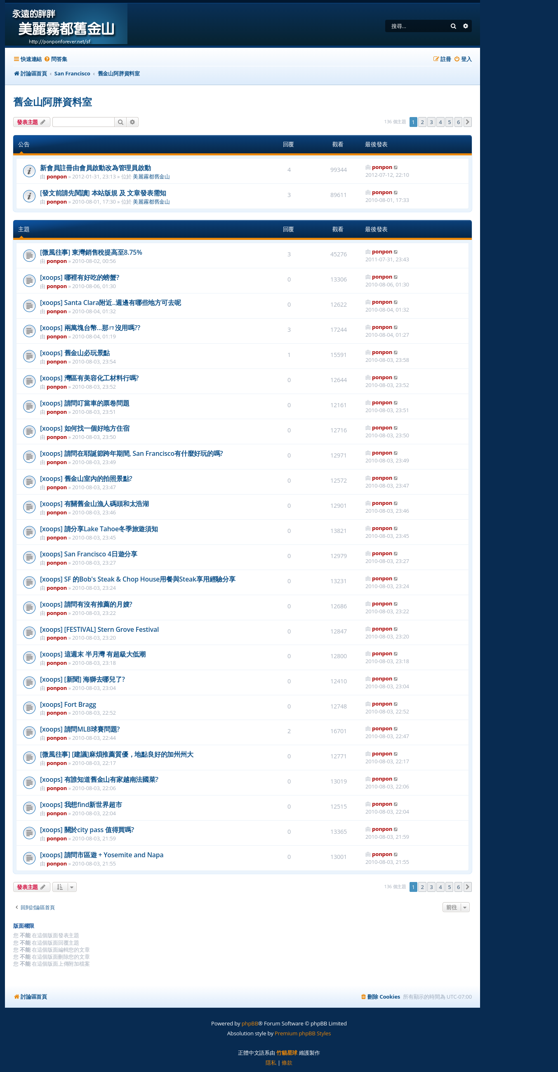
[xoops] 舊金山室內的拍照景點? (86, 478)
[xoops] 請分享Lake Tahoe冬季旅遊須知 (99, 528)
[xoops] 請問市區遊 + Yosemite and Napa (101, 854)
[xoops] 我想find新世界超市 (81, 804)
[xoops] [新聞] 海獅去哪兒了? (82, 679)
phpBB (250, 1023)
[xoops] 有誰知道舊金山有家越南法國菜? (99, 779)
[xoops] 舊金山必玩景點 (75, 352)
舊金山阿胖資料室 (52, 101)
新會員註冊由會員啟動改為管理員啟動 (95, 167)
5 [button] (449, 122)
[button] (468, 122)
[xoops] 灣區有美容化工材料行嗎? (89, 377)
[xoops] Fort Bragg (68, 704)
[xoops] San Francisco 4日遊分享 (88, 553)
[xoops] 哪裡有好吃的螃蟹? (79, 277)
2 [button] (422, 122)
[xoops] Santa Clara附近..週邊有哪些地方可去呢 (110, 302)
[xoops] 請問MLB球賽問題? (80, 729)
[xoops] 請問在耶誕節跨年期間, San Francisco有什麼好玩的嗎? (131, 453)
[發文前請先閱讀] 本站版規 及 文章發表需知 (103, 192)
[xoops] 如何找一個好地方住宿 (84, 428)
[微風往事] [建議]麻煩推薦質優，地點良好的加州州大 (116, 754)
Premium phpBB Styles (303, 1033)
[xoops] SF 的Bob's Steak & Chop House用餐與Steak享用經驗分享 (137, 579)
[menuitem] (55, 59)
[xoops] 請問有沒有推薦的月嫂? (86, 604)
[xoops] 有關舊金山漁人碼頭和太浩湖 (94, 503)
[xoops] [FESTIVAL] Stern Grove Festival (99, 629)
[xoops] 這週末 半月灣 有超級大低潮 (93, 654)
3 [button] (431, 122)
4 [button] (440, 122)
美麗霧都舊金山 (151, 176)
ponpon (57, 176)
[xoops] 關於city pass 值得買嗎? (87, 829)
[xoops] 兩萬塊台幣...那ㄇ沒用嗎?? (90, 327)
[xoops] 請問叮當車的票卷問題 (84, 403)
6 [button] (458, 122)
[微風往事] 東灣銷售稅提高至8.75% (91, 252)
